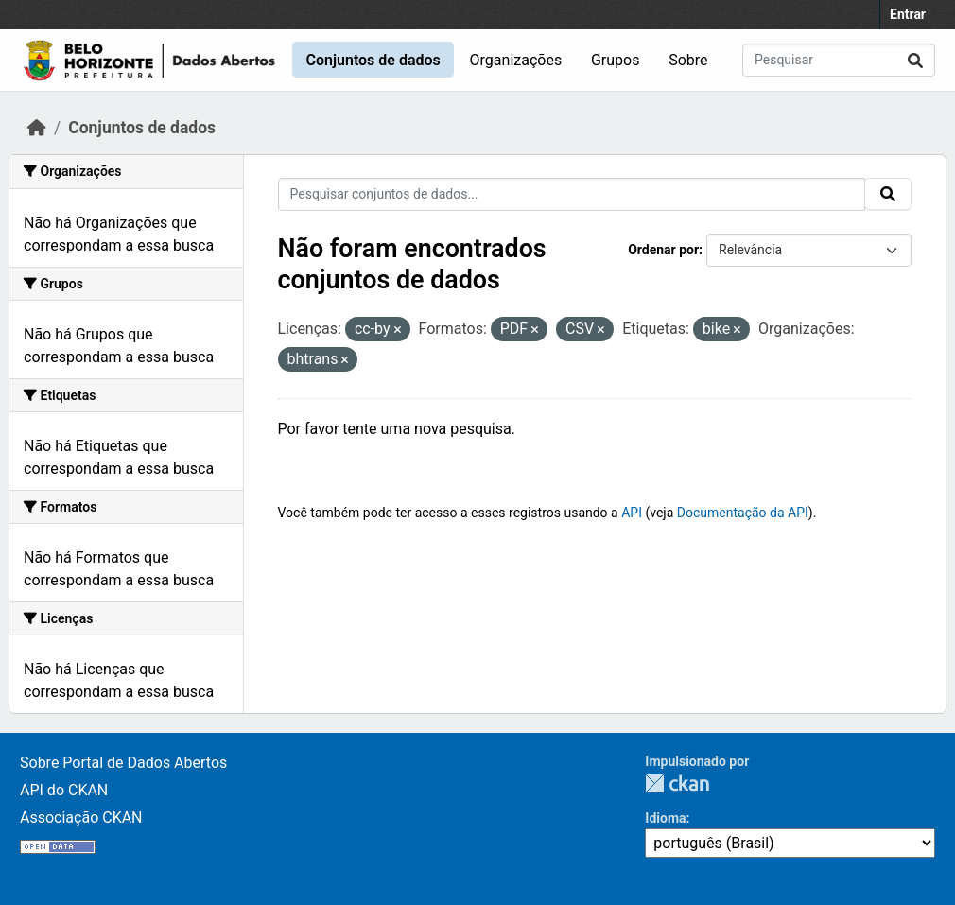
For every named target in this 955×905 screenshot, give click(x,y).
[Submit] (915, 60)
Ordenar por (663, 249)
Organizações (516, 60)
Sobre (687, 60)
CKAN (677, 783)
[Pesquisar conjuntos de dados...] (838, 60)
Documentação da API (742, 512)
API (631, 512)
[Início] (36, 127)
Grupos (615, 60)
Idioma (665, 818)
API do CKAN (64, 790)
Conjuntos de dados (372, 60)
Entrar (908, 14)
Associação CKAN (81, 818)
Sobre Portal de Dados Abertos (123, 763)
